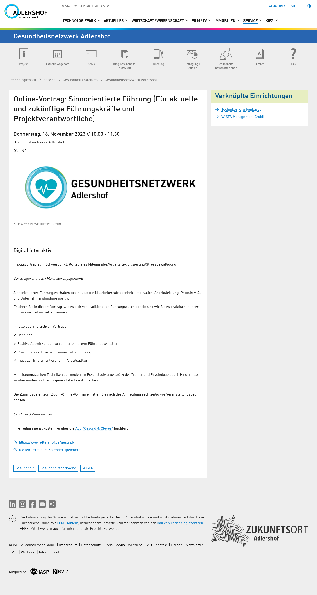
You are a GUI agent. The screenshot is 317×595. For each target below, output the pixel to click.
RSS (14, 552)
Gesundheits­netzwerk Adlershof (131, 80)
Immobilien (225, 21)
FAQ (148, 545)
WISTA (66, 6)
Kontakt (161, 545)
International (49, 552)
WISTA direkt (278, 6)
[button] (13, 504)
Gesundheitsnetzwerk (58, 468)
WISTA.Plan (82, 6)
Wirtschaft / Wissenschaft (158, 21)
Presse (176, 545)
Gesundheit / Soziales (80, 80)
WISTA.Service (104, 6)
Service (250, 21)
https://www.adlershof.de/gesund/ (43, 442)
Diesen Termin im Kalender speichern (46, 450)
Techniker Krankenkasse (241, 110)
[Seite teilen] (52, 504)
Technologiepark (79, 21)
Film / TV (199, 21)
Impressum (68, 545)
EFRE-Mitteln (67, 523)
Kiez (270, 21)
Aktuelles (114, 21)
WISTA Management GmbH (242, 117)
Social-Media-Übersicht (123, 545)
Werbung (28, 552)
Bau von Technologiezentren (180, 523)
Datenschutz (91, 545)
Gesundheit (25, 468)
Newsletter (194, 545)
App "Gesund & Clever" (94, 428)
